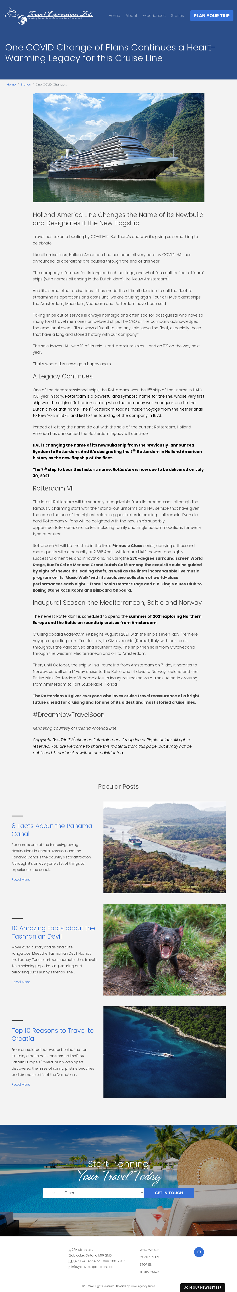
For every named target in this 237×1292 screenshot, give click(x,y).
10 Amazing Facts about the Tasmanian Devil (53, 932)
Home (114, 15)
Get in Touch (169, 1192)
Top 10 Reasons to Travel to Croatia (53, 1034)
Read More (21, 879)
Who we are (149, 1250)
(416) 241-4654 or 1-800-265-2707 (99, 1261)
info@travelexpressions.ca (92, 1267)
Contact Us (149, 1257)
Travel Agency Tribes (142, 1286)
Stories (177, 15)
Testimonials (150, 1272)
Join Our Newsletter (202, 1287)
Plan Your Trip (212, 16)
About (131, 15)
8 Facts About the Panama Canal (52, 830)
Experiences (154, 15)
